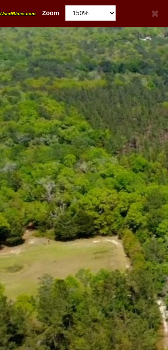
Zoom (29, 13)
